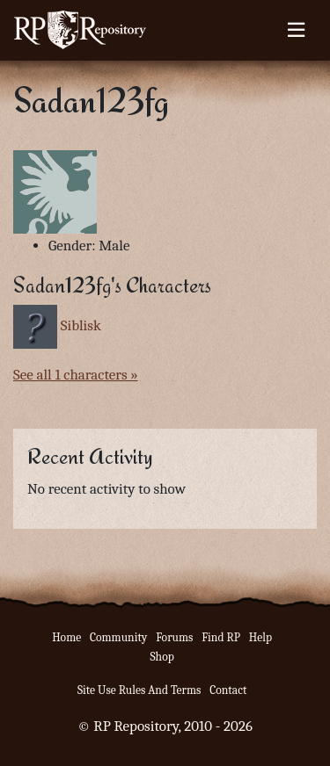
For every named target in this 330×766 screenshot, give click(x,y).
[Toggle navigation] (296, 30)
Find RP (221, 637)
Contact (227, 690)
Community (118, 637)
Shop (161, 656)
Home (66, 637)
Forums (174, 637)
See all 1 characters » (75, 374)
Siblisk (81, 325)
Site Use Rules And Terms (139, 690)
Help (260, 637)
